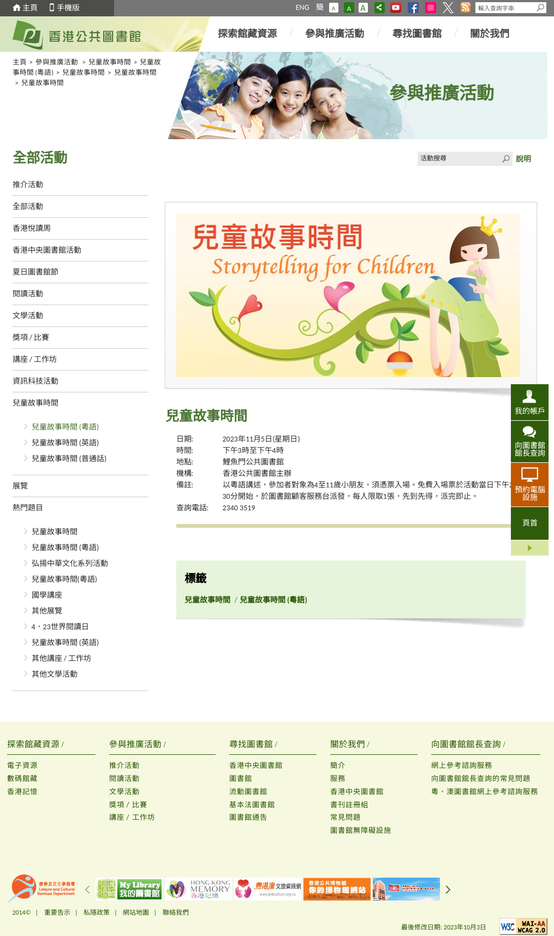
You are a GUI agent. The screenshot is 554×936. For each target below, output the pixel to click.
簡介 (337, 765)
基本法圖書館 (252, 804)
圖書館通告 (248, 817)
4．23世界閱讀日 (60, 626)
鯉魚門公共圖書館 (253, 462)
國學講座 (47, 595)
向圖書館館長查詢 (530, 449)
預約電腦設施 (530, 493)
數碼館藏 (22, 778)
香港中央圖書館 (256, 765)
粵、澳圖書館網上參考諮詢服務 (484, 791)
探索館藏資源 (247, 34)
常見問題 (345, 817)
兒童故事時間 (109, 62)
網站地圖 (136, 912)
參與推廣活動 (334, 34)
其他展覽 (47, 611)
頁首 (530, 523)
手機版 (68, 8)
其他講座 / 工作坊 (62, 658)
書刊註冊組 (349, 804)
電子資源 (22, 765)
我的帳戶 (530, 411)
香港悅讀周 (32, 228)
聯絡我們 (176, 912)
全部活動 (28, 206)
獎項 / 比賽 (31, 337)
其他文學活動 (55, 674)
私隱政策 (97, 912)
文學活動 (28, 315)
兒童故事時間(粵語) (65, 579)
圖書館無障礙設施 (360, 830)
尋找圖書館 (417, 34)
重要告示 (57, 912)
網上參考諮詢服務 (461, 765)
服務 (337, 778)
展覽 (20, 486)
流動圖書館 (248, 791)
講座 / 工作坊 (35, 359)
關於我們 (489, 34)
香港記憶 (22, 791)
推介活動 (28, 184)
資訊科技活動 (35, 381)
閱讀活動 (28, 294)
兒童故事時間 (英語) (65, 443)
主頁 (30, 8)
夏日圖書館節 (35, 272)
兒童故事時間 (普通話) (69, 458)
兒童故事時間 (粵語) (65, 427)
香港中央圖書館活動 (47, 250)
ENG (302, 7)
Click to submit (505, 159)
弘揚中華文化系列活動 (70, 563)
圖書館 (240, 778)
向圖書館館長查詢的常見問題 (481, 778)
